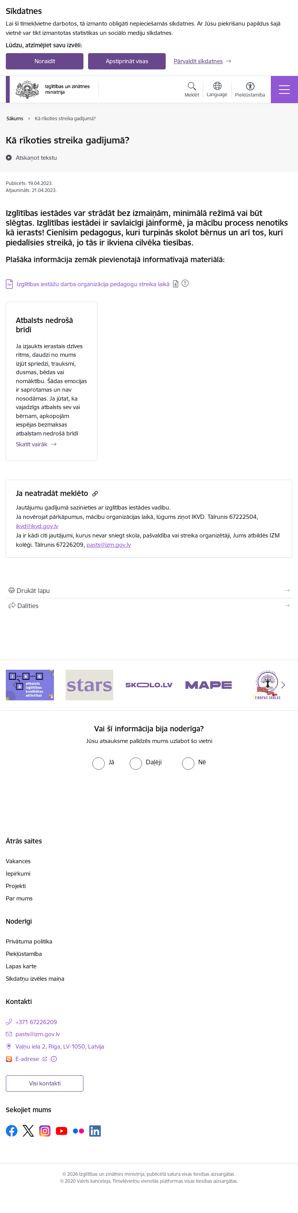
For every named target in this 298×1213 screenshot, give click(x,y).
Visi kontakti (45, 1083)
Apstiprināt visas (127, 61)
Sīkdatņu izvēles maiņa (35, 978)
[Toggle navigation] (284, 89)
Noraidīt (45, 61)
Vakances (18, 861)
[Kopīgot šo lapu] (149, 605)
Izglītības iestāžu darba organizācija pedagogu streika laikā (93, 284)
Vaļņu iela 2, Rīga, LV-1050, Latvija (60, 1046)
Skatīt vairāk (31, 444)
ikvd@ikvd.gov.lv (37, 526)
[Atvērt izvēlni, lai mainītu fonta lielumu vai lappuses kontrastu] (250, 90)
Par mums (19, 898)
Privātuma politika (29, 941)
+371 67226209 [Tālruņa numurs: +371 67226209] (36, 1022)
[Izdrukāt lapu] (149, 590)
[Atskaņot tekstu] (36, 157)
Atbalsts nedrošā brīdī (44, 325)
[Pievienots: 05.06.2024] (185, 283)
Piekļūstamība (24, 953)
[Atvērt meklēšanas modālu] (192, 90)
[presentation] (149, 793)
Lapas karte (21, 966)
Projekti (16, 886)
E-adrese (28, 1059)
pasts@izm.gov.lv (109, 544)
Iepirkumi (18, 873)
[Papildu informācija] (54, 1059)
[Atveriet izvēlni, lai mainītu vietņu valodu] (217, 90)
